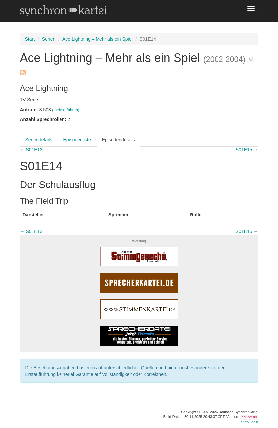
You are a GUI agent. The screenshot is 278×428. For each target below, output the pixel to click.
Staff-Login (249, 422)
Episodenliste (77, 139)
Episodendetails (118, 139)
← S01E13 (31, 149)
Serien (48, 39)
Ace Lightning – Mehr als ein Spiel (97, 39)
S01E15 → (247, 149)
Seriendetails (38, 139)
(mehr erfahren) (65, 110)
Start (30, 39)
